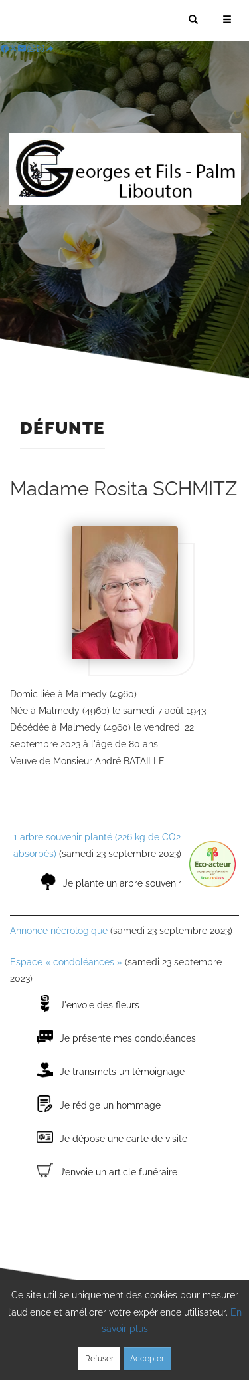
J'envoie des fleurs (99, 1005)
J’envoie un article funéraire (118, 1172)
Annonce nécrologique (59, 930)
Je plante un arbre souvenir (122, 883)
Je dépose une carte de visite (123, 1138)
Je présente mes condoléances (128, 1038)
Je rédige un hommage (110, 1105)
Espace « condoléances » (66, 962)
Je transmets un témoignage (122, 1071)
